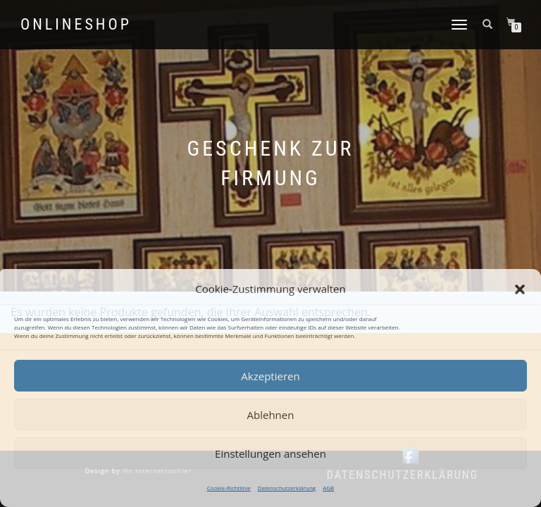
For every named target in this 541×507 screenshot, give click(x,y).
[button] (520, 289)
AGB (328, 488)
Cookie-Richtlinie (229, 488)
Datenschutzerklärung (287, 488)
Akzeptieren (270, 376)
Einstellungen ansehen (270, 453)
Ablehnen (270, 415)
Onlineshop (76, 24)
